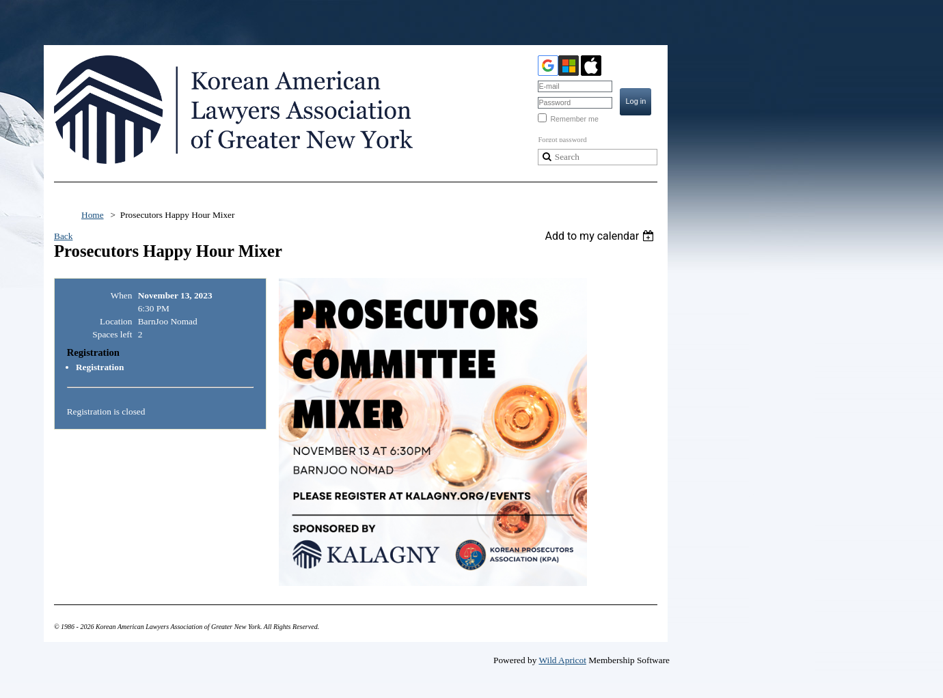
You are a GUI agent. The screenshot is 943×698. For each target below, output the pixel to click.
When (122, 295)
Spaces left (112, 334)
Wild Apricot (562, 660)
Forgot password (562, 139)
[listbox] (601, 236)
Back (63, 236)
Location (116, 321)
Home (92, 215)
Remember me (574, 119)
